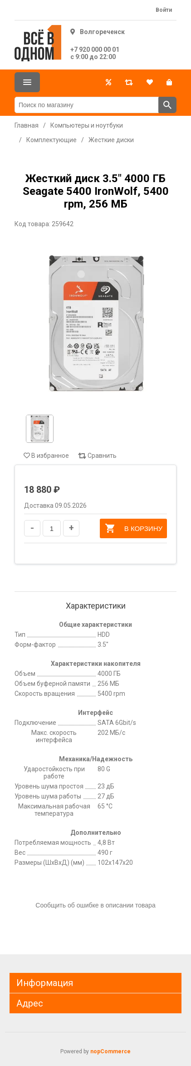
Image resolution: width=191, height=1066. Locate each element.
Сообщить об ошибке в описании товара (95, 905)
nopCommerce (110, 1051)
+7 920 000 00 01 (94, 49)
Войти (164, 10)
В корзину (133, 528)
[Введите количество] (52, 528)
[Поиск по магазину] (87, 105)
